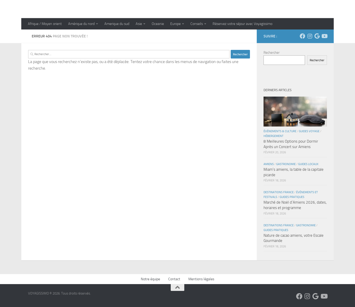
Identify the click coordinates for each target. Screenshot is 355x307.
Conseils (196, 24)
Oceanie (158, 24)
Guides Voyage (309, 131)
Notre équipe (150, 279)
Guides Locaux (308, 164)
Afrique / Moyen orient (45, 24)
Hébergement (273, 136)
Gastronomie (286, 164)
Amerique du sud (116, 24)
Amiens (269, 164)
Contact (174, 279)
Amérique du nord (81, 24)
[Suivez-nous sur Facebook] (302, 36)
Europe (175, 24)
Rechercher (272, 53)
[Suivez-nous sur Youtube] (324, 36)
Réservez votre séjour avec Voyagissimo (242, 24)
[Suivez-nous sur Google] (317, 36)
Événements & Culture (280, 131)
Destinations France (279, 192)
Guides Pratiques (292, 197)
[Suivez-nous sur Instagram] (309, 36)
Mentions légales (201, 279)
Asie (139, 24)
